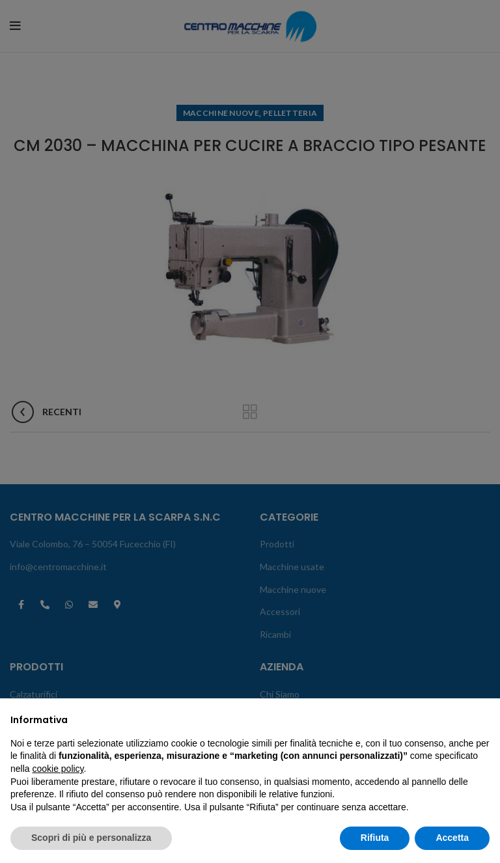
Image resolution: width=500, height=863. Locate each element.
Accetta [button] (452, 837)
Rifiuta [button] (375, 837)
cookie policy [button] (57, 768)
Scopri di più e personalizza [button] (91, 837)
